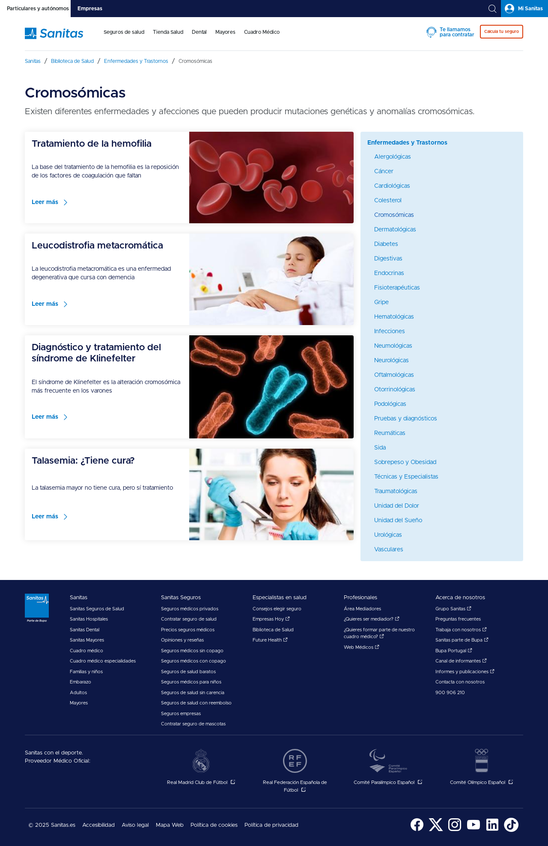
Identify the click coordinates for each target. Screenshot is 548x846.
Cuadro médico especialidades (103, 661)
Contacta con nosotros (460, 682)
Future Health (270, 640)
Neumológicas (393, 346)
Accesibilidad (98, 825)
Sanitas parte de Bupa (461, 640)
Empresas (89, 8)
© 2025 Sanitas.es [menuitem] (51, 825)
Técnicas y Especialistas (406, 477)
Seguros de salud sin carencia (192, 692)
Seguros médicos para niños (191, 682)
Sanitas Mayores (87, 640)
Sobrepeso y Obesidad (405, 462)
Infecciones (389, 331)
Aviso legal (135, 825)
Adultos (78, 692)
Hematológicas (394, 317)
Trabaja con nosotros (461, 629)
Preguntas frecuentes (458, 619)
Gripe (381, 302)
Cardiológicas (392, 186)
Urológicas (388, 535)
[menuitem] (124, 37)
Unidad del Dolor (396, 506)
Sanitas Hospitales (89, 619)
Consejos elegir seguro (277, 608)
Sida (380, 448)
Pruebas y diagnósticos (405, 419)
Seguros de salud (124, 32)
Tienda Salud (168, 32)
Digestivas (388, 259)
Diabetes (386, 244)
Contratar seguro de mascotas (193, 724)
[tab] (35, 8)
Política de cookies (214, 825)
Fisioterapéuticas (397, 288)
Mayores (225, 32)
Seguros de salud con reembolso (196, 703)
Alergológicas (392, 157)
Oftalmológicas (394, 375)
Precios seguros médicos (187, 629)
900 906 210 (450, 692)
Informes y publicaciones (464, 671)
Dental (199, 32)
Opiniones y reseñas (182, 640)
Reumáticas (389, 433)
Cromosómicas (394, 215)
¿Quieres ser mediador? (371, 619)
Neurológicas (391, 361)
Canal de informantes (461, 661)
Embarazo (80, 682)
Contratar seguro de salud (189, 619)
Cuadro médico (86, 650)
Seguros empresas (181, 713)
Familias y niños (86, 671)
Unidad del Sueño (398, 521)
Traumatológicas (395, 491)
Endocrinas (389, 273)
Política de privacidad (271, 825)
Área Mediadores (362, 608)
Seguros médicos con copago (193, 661)
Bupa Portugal (453, 650)
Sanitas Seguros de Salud (97, 608)
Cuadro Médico (262, 32)
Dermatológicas (395, 230)
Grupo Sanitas (453, 608)
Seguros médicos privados (189, 608)
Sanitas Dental (84, 629)
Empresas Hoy (271, 619)
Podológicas (390, 404)
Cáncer (383, 172)
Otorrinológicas (394, 390)
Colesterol (388, 201)
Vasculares (388, 550)
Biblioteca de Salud (273, 629)
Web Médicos (361, 647)
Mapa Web (170, 825)
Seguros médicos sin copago (192, 650)
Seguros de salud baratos (188, 671)
